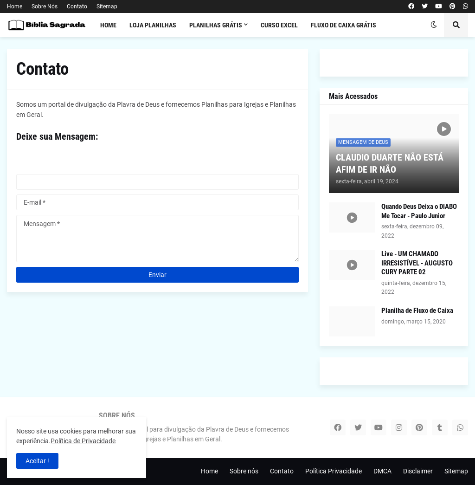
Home (14, 6)
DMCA (382, 471)
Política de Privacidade (83, 441)
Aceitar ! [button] (37, 461)
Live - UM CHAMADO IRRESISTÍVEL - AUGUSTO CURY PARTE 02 (417, 263)
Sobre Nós (45, 6)
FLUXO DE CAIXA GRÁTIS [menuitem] (343, 25)
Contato (77, 6)
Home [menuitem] (108, 25)
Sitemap (106, 6)
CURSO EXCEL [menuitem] (279, 25)
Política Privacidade (333, 471)
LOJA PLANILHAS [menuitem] (152, 25)
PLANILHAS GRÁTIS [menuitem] (215, 25)
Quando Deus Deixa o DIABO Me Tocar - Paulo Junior (419, 211)
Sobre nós (244, 471)
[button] (434, 25)
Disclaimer (418, 471)
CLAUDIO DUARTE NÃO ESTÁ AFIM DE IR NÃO (389, 163)
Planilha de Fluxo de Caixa (417, 310)
